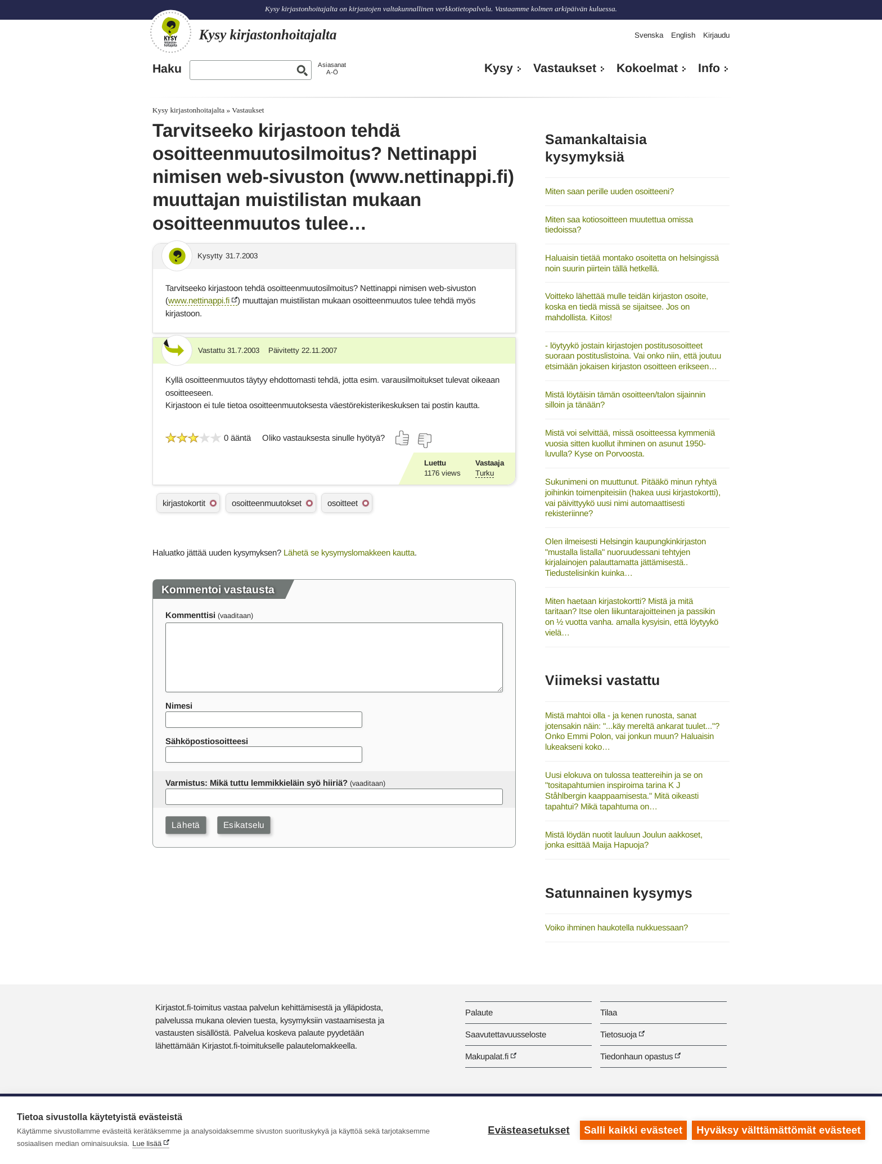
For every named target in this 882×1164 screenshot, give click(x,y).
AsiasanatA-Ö (332, 68)
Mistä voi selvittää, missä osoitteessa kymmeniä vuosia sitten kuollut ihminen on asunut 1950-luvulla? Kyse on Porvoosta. (630, 443)
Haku (167, 68)
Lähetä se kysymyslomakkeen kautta (349, 552)
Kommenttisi (190, 615)
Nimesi (178, 705)
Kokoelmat (647, 68)
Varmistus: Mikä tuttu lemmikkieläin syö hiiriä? (256, 782)
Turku (484, 473)
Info (709, 68)
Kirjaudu (716, 35)
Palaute (479, 1012)
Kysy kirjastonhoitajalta (188, 110)
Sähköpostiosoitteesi (206, 741)
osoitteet (342, 503)
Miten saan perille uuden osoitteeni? (609, 191)
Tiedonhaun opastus (636, 1056)
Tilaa (608, 1012)
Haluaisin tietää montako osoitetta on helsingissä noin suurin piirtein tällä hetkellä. (632, 263)
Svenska (648, 35)
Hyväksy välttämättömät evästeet (778, 1130)
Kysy (498, 68)
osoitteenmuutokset (267, 503)
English (683, 35)
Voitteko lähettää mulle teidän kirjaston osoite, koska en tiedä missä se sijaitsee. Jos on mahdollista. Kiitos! (626, 306)
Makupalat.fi (486, 1056)
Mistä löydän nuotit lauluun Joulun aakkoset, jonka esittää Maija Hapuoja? (624, 840)
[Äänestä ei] (424, 440)
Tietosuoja (618, 1034)
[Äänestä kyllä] (402, 438)
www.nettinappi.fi (199, 300)
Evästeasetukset (528, 1130)
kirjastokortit (184, 503)
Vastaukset (564, 68)
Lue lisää (146, 1143)
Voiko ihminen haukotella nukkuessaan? (616, 927)
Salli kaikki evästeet (633, 1130)
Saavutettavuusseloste (505, 1034)
